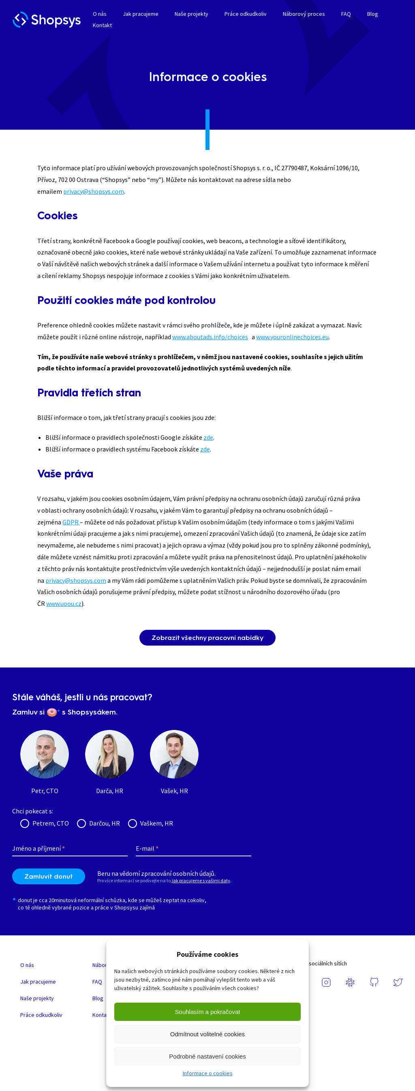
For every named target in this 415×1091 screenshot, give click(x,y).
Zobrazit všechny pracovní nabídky (207, 638)
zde (208, 437)
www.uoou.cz (63, 603)
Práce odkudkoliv (246, 13)
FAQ (346, 13)
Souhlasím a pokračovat (207, 1011)
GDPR (71, 522)
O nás (100, 13)
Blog (372, 13)
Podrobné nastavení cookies (207, 1056)
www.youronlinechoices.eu (292, 337)
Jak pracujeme (140, 13)
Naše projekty (191, 13)
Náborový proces (304, 13)
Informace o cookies (208, 1073)
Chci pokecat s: (32, 811)
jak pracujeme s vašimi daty (201, 880)
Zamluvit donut (48, 876)
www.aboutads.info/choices (210, 337)
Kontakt (102, 25)
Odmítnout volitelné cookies (207, 1034)
